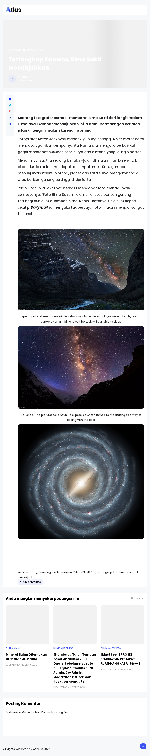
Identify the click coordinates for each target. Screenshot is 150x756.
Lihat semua (137, 598)
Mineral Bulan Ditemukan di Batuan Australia (26, 657)
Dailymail (38, 207)
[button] (10, 131)
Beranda (14, 50)
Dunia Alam (13, 648)
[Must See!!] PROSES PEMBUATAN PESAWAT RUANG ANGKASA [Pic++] (120, 659)
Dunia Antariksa (33, 50)
